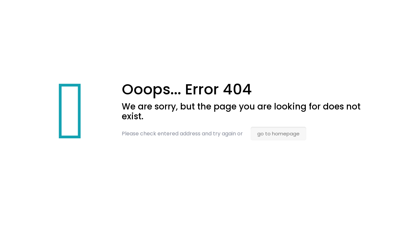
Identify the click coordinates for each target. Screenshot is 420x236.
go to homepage (278, 133)
